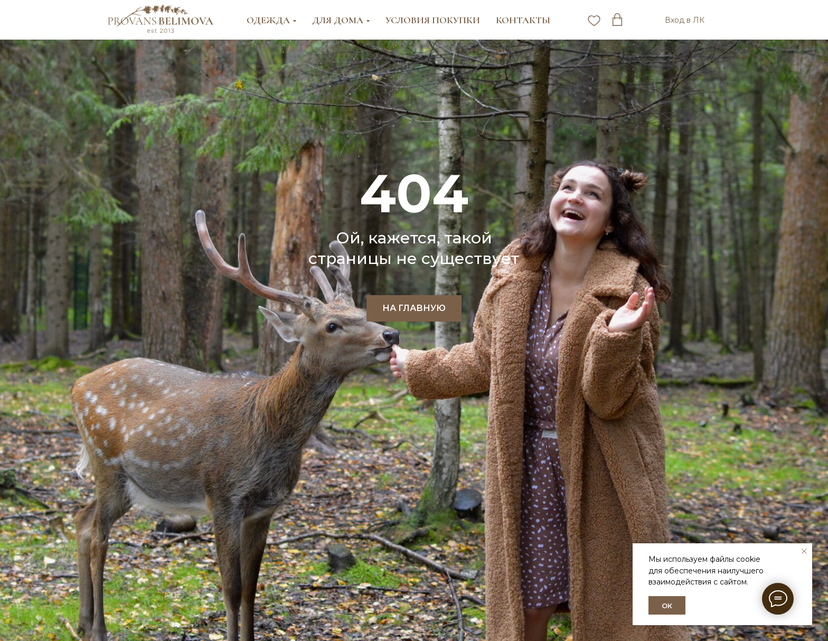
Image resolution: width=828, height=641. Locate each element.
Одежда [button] (268, 20)
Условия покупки (432, 20)
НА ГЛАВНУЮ (414, 308)
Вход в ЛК (684, 20)
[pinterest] (594, 20)
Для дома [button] (337, 20)
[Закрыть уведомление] (804, 551)
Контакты (523, 20)
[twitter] (617, 20)
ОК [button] (667, 605)
